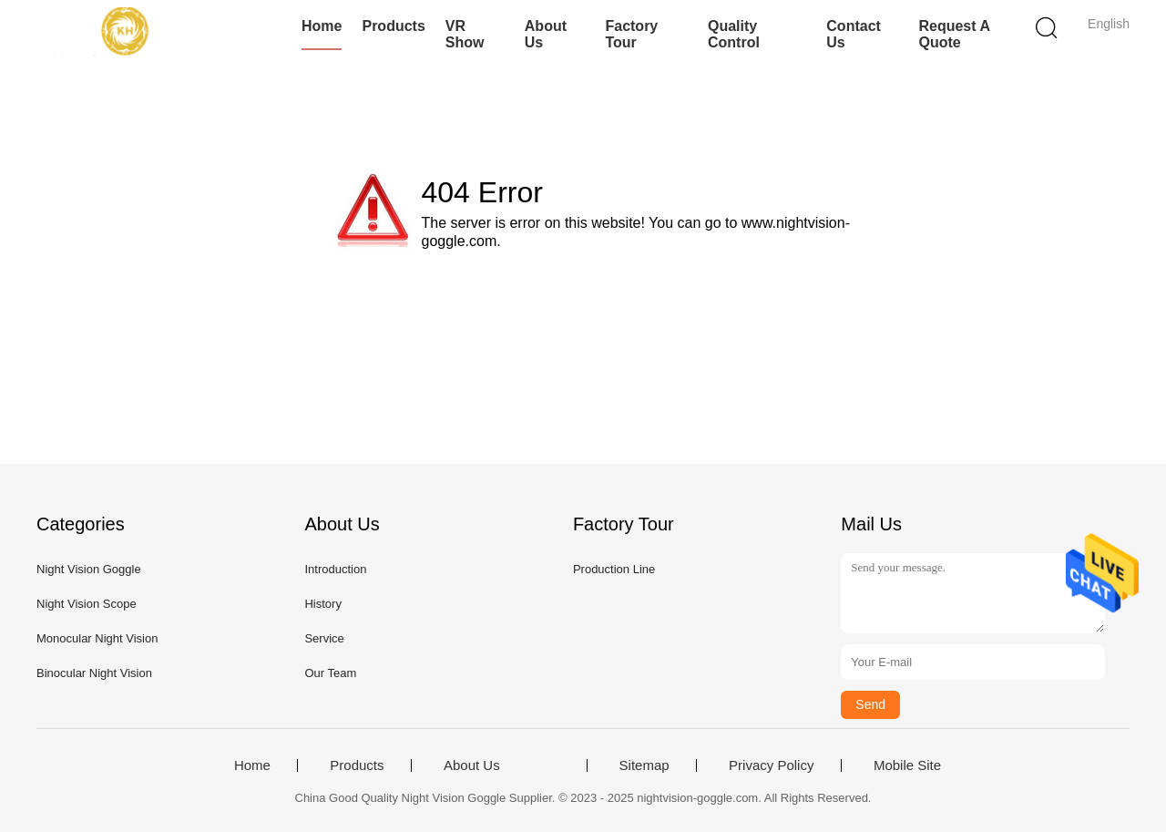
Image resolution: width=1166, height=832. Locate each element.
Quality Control (734, 34)
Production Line (614, 569)
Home (322, 26)
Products (393, 26)
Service (323, 638)
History (322, 604)
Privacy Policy (771, 765)
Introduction (335, 569)
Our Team (330, 673)
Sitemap (644, 765)
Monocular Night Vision (97, 638)
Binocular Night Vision (94, 673)
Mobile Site (907, 765)
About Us (546, 34)
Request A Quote (953, 34)
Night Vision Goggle (88, 569)
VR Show (465, 34)
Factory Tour (631, 34)
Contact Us (853, 34)
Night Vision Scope (86, 604)
